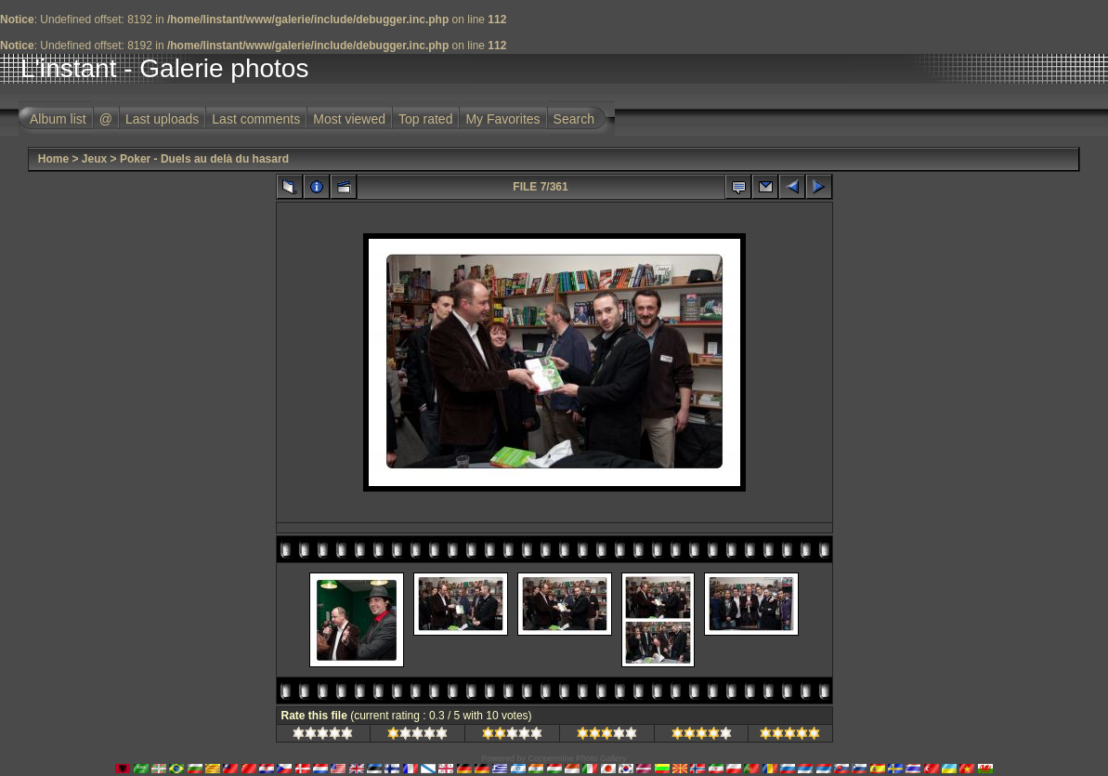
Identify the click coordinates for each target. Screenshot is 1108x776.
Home (53, 158)
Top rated (425, 119)
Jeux (94, 158)
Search (574, 119)
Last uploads (162, 119)
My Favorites (502, 119)
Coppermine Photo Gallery (577, 758)
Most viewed (349, 119)
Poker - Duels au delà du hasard (204, 158)
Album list (58, 119)
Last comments (256, 119)
